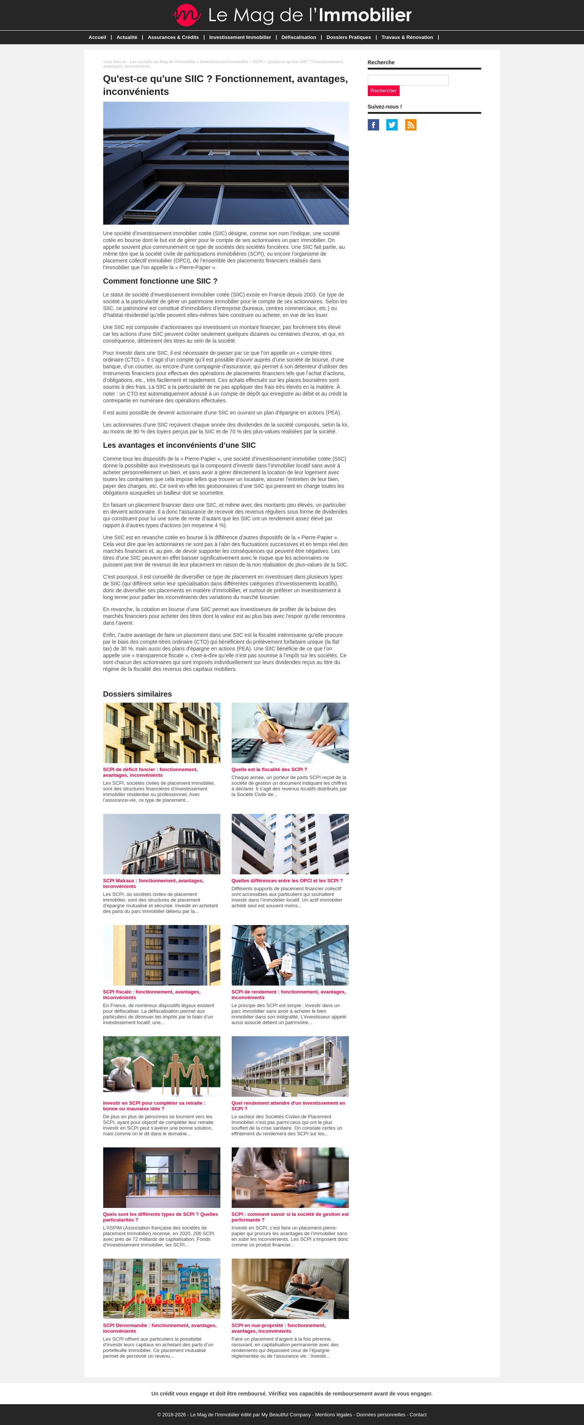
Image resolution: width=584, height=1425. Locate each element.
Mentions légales (333, 1414)
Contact (418, 1414)
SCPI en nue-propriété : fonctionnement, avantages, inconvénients (279, 1328)
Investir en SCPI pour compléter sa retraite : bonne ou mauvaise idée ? (154, 1105)
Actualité (126, 37)
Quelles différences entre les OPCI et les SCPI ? (287, 880)
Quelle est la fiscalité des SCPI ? (269, 769)
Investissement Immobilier (240, 37)
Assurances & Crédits (173, 37)
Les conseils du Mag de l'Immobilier (162, 61)
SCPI (258, 61)
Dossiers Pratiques (349, 37)
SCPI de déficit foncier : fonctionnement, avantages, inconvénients (150, 772)
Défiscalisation (299, 37)
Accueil (97, 37)
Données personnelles (380, 1414)
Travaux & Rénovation (407, 37)
